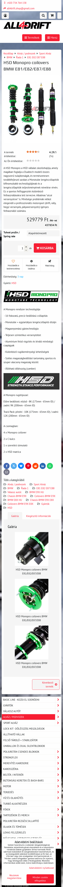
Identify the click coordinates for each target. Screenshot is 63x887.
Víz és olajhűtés (32, 798)
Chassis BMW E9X (17, 496)
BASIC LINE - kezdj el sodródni (32, 699)
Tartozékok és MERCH (32, 815)
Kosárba (45, 248)
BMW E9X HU (36, 492)
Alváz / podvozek (17, 484)
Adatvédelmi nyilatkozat (41, 867)
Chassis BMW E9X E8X (42, 500)
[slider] (33, 151)
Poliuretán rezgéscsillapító (21, 821)
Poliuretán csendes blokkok (32, 752)
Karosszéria (32, 769)
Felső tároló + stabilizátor (20, 740)
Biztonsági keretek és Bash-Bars (32, 780)
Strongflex (32, 757)
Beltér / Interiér (32, 775)
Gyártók (45, 503)
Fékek (32, 809)
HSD (10, 507)
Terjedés (32, 792)
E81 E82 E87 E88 (45, 488)
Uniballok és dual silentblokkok (24, 746)
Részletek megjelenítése (14, 876)
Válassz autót (14, 492)
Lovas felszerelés (32, 832)
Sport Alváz (40, 484)
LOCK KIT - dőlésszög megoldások (24, 728)
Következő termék (49, 684)
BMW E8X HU (15, 500)
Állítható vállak (14, 734)
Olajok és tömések (32, 827)
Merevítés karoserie (32, 763)
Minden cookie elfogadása (40, 879)
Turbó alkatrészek (15, 803)
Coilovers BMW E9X (44, 496)
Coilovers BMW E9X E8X (20, 503)
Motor (32, 786)
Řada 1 (24, 488)
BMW (10, 488)
